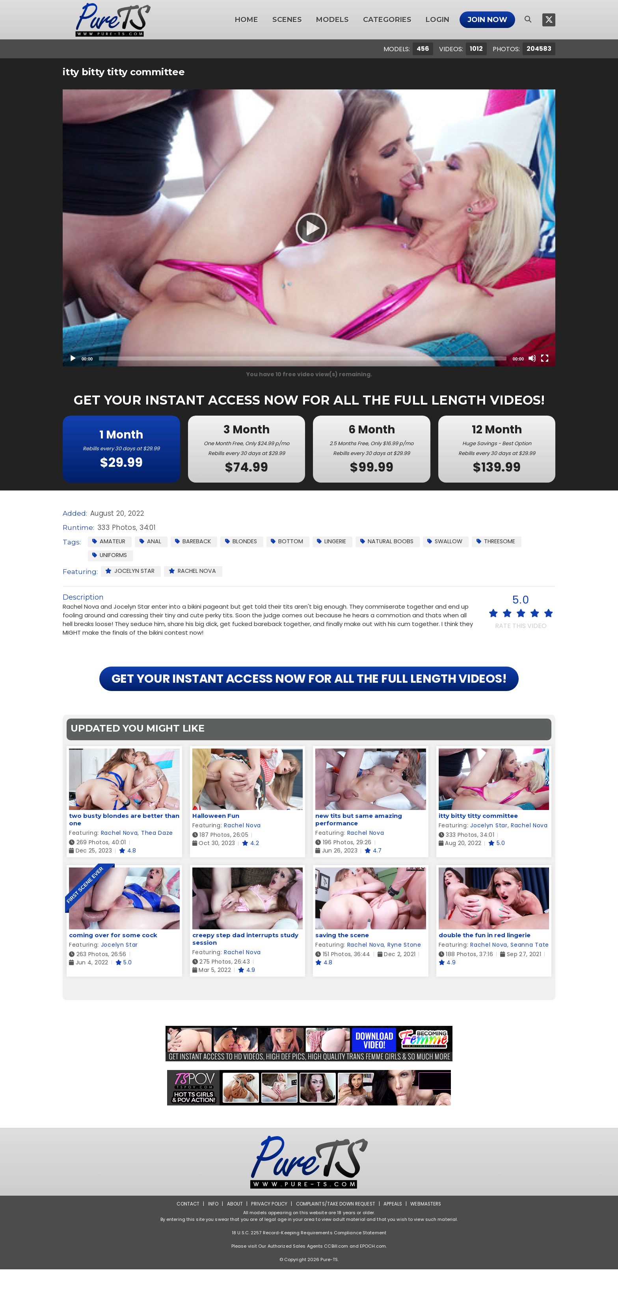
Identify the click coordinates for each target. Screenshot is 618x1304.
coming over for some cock (113, 969)
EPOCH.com (373, 1281)
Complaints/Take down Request (335, 1238)
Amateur (110, 541)
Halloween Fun (215, 850)
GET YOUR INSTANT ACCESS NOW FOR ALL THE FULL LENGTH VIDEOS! (309, 696)
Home (246, 19)
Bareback (195, 541)
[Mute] (532, 358)
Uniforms (110, 556)
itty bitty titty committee (478, 850)
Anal (152, 541)
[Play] (309, 228)
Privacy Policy (268, 1238)
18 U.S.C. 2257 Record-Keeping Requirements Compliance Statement (309, 1267)
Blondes (245, 541)
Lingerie (338, 541)
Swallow (454, 541)
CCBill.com (336, 1281)
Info (211, 1238)
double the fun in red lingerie (485, 969)
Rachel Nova (195, 571)
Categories (387, 19)
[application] (309, 227)
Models (332, 19)
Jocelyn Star (131, 571)
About (233, 1238)
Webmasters (428, 1238)
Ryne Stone (404, 979)
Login (437, 19)
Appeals (394, 1238)
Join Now (487, 19)
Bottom (292, 541)
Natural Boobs (394, 541)
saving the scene (342, 969)
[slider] (302, 358)
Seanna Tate (529, 979)
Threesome (507, 541)
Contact (185, 1238)
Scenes (287, 19)
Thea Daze (157, 868)
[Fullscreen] (544, 358)
